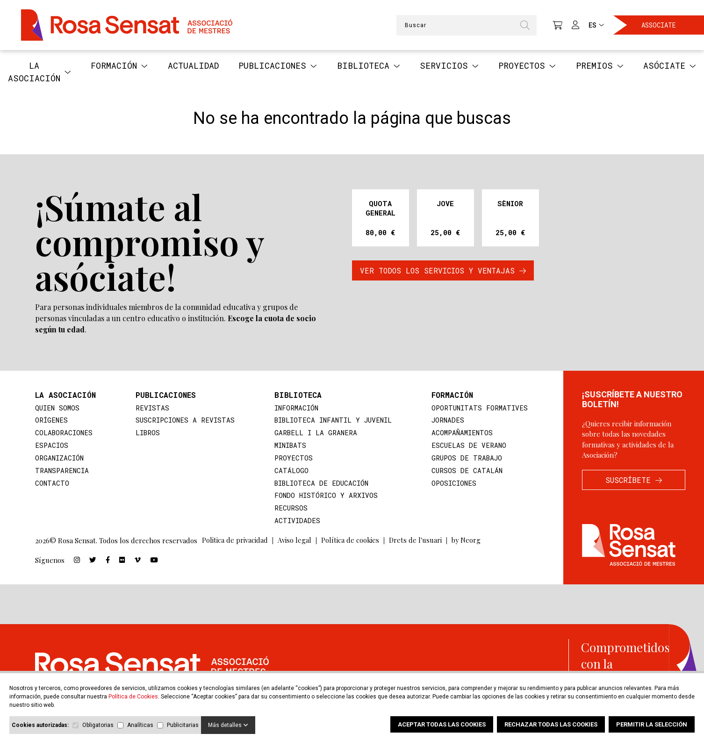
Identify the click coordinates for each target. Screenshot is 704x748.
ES (596, 25)
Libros (145, 434)
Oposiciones (453, 485)
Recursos (288, 511)
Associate (658, 25)
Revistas (150, 408)
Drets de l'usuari (416, 543)
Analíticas (140, 725)
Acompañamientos (462, 434)
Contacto (52, 485)
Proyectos (290, 459)
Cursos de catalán (466, 472)
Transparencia (62, 472)
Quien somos (58, 408)
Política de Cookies (133, 696)
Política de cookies (350, 543)
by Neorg (467, 543)
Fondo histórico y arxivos (323, 498)
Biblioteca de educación (319, 485)
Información (293, 408)
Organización (60, 459)
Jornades (447, 420)
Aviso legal (294, 543)
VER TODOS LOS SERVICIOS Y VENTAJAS (443, 270)
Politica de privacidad (235, 543)
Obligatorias (98, 725)
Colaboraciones (64, 434)
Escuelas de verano (468, 446)
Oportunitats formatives (479, 408)
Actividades (294, 523)
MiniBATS (288, 446)
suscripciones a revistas (183, 420)
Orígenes (51, 420)
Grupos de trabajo (466, 459)
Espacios (52, 446)
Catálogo (288, 472)
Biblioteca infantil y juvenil (332, 420)
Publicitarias (183, 725)
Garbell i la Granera (313, 434)
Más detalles (228, 725)
